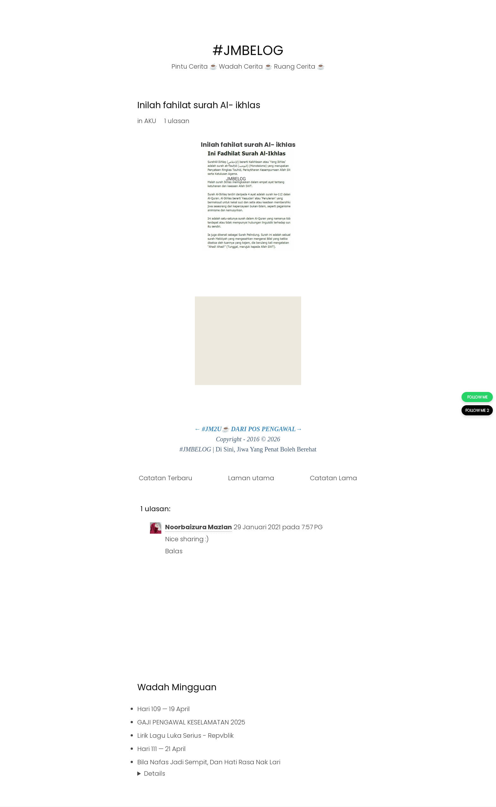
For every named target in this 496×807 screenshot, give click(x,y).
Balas (174, 551)
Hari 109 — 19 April (163, 709)
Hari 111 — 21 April (161, 748)
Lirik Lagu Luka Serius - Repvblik (185, 735)
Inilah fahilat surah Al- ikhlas (198, 105)
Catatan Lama (333, 478)
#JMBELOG (248, 50)
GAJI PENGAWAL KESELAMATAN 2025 (191, 722)
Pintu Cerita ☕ (194, 66)
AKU (150, 120)
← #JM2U (207, 428)
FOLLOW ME (477, 397)
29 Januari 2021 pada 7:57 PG (278, 527)
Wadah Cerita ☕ (245, 66)
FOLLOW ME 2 (477, 410)
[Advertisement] (248, 340)
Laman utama (251, 478)
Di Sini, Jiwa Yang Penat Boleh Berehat (266, 449)
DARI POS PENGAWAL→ (266, 428)
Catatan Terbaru (165, 478)
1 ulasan (176, 120)
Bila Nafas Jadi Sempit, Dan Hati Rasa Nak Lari (208, 762)
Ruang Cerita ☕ (299, 66)
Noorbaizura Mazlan (198, 527)
